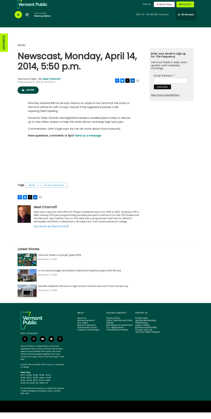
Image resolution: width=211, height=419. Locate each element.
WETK (35, 387)
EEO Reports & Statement (119, 332)
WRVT (29, 384)
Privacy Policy (113, 325)
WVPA (48, 384)
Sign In (146, 7)
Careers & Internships (88, 336)
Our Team (82, 329)
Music (70, 30)
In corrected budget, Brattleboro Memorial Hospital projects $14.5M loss (79, 277)
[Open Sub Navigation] (35, 30)
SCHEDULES (4, 49)
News (57, 30)
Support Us (98, 30)
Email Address (164, 82)
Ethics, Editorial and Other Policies (119, 328)
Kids (82, 30)
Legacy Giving (142, 332)
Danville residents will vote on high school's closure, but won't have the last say (83, 292)
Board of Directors (86, 332)
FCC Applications (115, 334)
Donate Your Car (143, 336)
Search (164, 30)
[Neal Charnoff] (24, 220)
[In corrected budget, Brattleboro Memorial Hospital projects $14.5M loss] (27, 282)
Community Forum (87, 334)
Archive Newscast (54, 191)
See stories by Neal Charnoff (51, 233)
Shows (44, 30)
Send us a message (88, 142)
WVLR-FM (34, 389)
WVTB (41, 387)
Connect (130, 30)
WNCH (42, 384)
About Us (81, 325)
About (115, 30)
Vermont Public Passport (147, 339)
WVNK (41, 381)
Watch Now (164, 7)
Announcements (86, 327)
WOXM (29, 381)
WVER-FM (25, 389)
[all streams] (185, 21)
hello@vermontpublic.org (39, 397)
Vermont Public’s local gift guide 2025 (59, 261)
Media (21, 52)
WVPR (23, 384)
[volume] (27, 21)
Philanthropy (141, 329)
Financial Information (117, 336)
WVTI (23, 381)
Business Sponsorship (146, 334)
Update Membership (145, 327)
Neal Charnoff (52, 85)
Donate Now (141, 325)
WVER (47, 387)
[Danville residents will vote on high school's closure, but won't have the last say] (27, 297)
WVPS (23, 387)
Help (144, 30)
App (155, 30)
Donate (188, 7)
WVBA (35, 381)
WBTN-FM (43, 389)
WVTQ (48, 381)
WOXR (35, 384)
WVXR (29, 387)
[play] (18, 21)
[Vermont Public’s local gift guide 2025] (27, 266)
